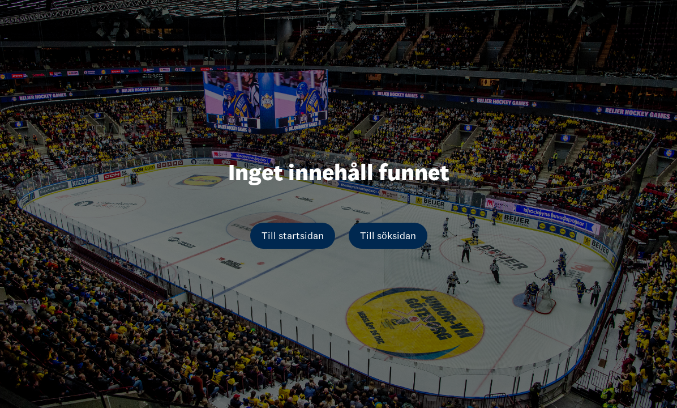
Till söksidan (388, 236)
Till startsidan (293, 236)
